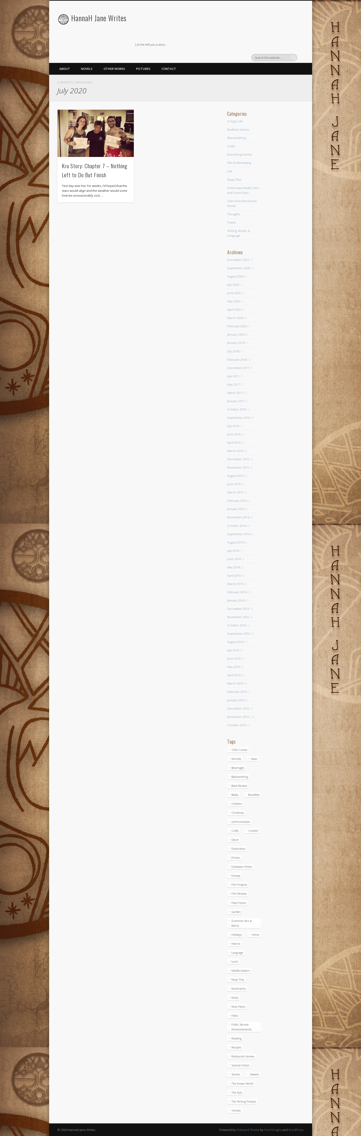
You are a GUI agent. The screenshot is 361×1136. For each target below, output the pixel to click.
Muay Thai (234, 179)
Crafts (231, 146)
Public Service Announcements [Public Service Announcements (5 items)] (241, 1027)
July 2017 (233, 376)
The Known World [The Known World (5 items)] (242, 1084)
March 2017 (235, 393)
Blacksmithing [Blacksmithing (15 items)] (239, 777)
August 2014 (235, 542)
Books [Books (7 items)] (234, 795)
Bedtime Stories (238, 129)
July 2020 (233, 285)
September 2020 (238, 268)
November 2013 (238, 617)
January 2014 (236, 600)
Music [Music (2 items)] (234, 998)
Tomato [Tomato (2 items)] (236, 1110)
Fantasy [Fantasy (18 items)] (236, 876)
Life (229, 171)
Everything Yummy (239, 154)
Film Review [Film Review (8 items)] (239, 894)
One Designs (273, 1130)
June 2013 (234, 658)
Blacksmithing (236, 138)
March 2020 (235, 318)
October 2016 (236, 409)
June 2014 (234, 559)
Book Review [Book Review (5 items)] (239, 786)
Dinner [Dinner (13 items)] (235, 858)
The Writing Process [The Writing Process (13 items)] (243, 1102)
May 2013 (233, 667)
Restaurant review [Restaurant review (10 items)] (242, 1056)
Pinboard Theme (248, 1130)
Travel (231, 222)
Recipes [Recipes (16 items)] (236, 1047)
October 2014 (236, 526)
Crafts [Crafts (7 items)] (235, 831)
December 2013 (238, 609)
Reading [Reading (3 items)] (236, 1038)
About (64, 69)
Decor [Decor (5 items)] (235, 840)
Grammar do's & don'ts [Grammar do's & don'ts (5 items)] (241, 923)
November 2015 (238, 467)
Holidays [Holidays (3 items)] (236, 935)
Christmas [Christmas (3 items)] (237, 813)
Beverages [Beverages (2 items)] (237, 768)
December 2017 (238, 368)
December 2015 (238, 459)
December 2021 (238, 260)
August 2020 (235, 276)
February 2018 (237, 359)
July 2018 (233, 351)
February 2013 (237, 692)
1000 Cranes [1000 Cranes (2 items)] (239, 750)
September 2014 (238, 534)
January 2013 (236, 700)
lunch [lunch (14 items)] (234, 962)
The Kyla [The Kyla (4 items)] (236, 1093)
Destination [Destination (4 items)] (238, 849)
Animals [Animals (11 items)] (236, 759)
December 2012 (238, 708)
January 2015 (236, 509)
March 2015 (235, 492)
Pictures (143, 69)
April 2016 (234, 442)
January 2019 (236, 343)
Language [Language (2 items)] (237, 953)
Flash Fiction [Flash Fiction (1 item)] (238, 903)
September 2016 (238, 418)
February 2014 (237, 592)
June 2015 (234, 484)
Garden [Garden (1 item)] (236, 912)
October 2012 (236, 725)
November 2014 (238, 517)
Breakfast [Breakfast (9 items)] (254, 795)
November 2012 (238, 717)
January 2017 (236, 401)
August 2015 (235, 476)
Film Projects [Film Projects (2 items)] (239, 885)
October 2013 (236, 625)
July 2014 (233, 551)
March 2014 (235, 584)
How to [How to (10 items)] (235, 944)
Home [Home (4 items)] (255, 935)
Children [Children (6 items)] (236, 804)
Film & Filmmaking (239, 163)
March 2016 (235, 451)
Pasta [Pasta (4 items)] (234, 1016)
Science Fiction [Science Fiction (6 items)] (240, 1065)
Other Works (114, 69)
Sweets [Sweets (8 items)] (254, 1074)
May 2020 (233, 301)
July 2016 (233, 426)
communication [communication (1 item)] (240, 822)
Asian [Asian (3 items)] (254, 759)
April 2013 (234, 675)
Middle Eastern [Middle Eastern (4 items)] (240, 971)
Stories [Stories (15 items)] (235, 1074)
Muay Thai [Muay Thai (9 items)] (237, 980)
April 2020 (234, 309)
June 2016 (234, 434)
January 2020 (236, 334)
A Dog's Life (235, 121)
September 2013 (238, 633)
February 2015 (237, 501)
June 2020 (234, 293)
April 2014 (234, 575)
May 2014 (233, 567)
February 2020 (237, 326)
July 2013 (233, 650)
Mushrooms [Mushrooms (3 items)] (238, 989)
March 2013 (235, 683)
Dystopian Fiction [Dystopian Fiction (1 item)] (241, 867)
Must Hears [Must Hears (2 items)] (238, 1007)
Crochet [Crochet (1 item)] (253, 831)
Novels (86, 69)
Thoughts (233, 214)
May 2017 (233, 384)
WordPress (296, 1130)
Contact (168, 69)
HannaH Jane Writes (98, 17)
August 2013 (235, 642)
